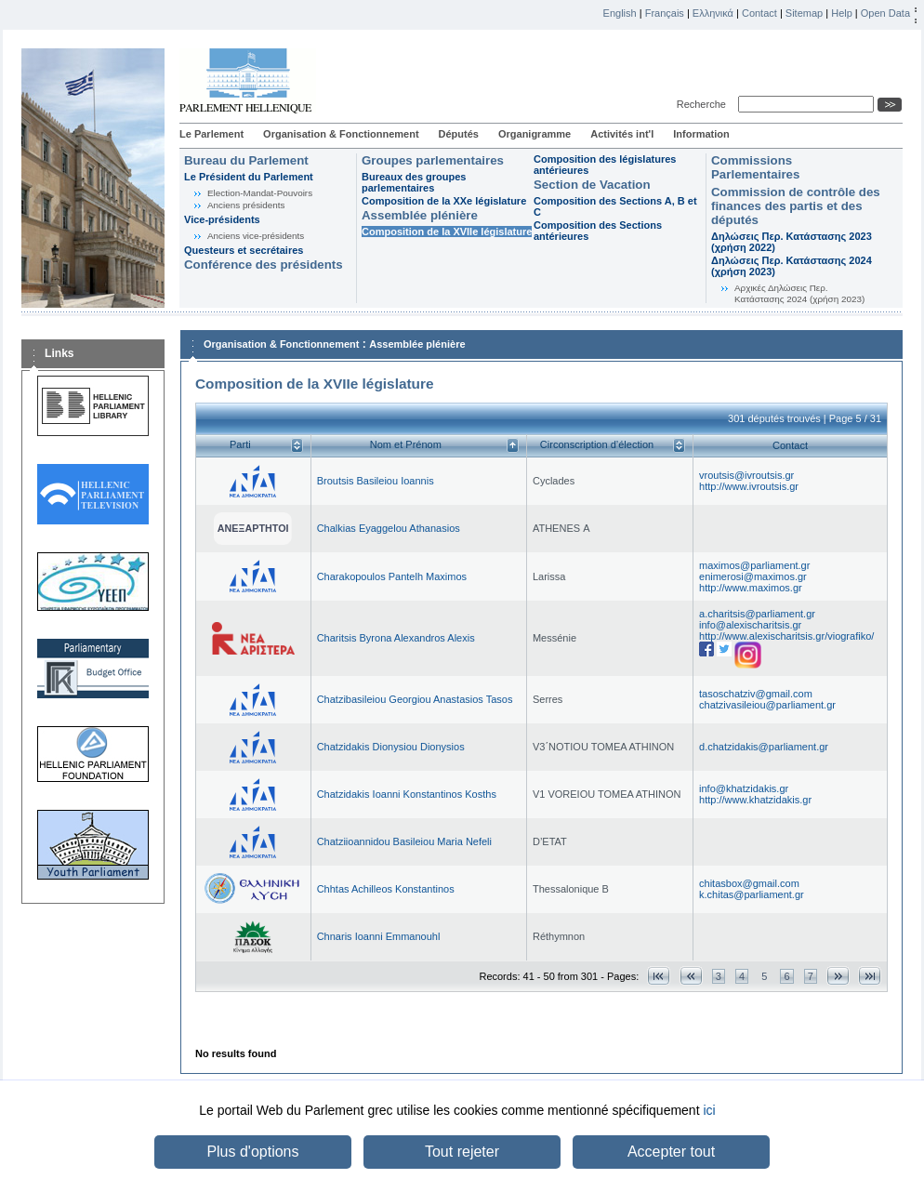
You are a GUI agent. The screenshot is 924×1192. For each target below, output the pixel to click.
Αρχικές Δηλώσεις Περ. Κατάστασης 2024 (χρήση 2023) (799, 293)
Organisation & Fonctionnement (340, 133)
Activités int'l (621, 133)
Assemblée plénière (420, 215)
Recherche (704, 104)
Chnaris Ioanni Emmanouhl (379, 936)
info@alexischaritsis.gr (750, 624)
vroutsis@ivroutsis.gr (746, 475)
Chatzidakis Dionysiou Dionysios (391, 746)
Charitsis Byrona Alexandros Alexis (396, 637)
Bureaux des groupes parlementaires (414, 182)
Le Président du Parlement (248, 176)
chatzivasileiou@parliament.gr (767, 704)
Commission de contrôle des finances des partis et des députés (795, 206)
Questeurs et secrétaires (243, 250)
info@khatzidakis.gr (743, 788)
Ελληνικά (713, 13)
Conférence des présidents (263, 265)
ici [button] (709, 1110)
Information (701, 133)
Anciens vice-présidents (255, 236)
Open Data (885, 13)
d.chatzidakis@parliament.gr (763, 746)
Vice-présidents (222, 219)
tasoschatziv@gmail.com (755, 693)
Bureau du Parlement (246, 160)
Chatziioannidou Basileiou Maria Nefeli (404, 841)
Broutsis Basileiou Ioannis (375, 480)
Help (841, 13)
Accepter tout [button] (671, 1151)
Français (664, 13)
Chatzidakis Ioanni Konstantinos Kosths (406, 794)
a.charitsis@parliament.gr (757, 613)
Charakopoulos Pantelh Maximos (392, 576)
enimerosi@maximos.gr (753, 576)
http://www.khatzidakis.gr (755, 799)
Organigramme (534, 133)
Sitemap (804, 13)
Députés (459, 133)
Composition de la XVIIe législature (447, 231)
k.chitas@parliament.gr (751, 894)
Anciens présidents (245, 205)
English (620, 13)
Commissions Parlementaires (755, 167)
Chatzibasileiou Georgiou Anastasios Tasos (415, 699)
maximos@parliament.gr (754, 565)
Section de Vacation (592, 185)
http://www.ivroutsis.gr (749, 486)
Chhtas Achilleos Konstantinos (386, 888)
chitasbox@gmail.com (749, 883)
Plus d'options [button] (252, 1151)
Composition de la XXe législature (444, 200)
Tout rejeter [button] (462, 1151)
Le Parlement (211, 133)
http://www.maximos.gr (750, 587)
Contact (759, 13)
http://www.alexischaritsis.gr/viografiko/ (786, 636)
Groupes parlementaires (433, 160)
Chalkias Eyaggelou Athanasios (388, 528)
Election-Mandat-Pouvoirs (259, 193)
